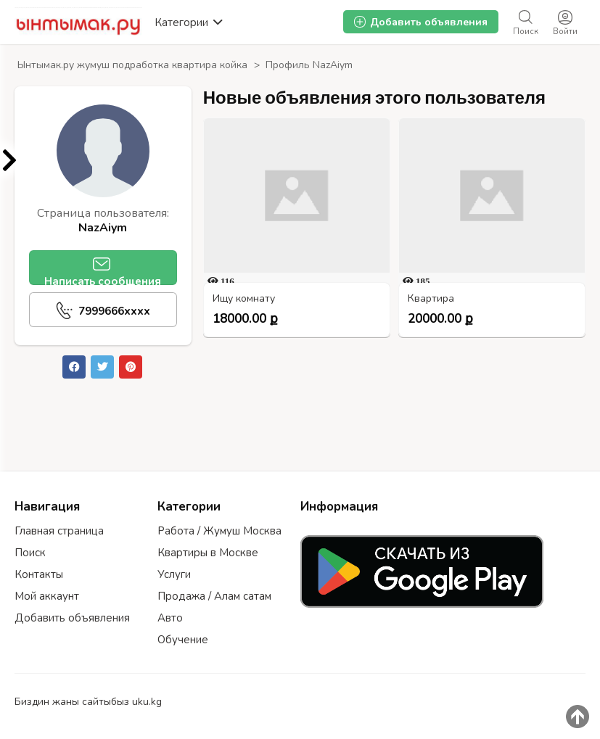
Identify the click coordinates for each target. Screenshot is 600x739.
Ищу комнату (244, 299)
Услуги (174, 574)
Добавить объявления (72, 617)
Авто (170, 617)
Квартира (431, 299)
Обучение (182, 639)
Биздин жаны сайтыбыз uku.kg (88, 702)
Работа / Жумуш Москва (219, 530)
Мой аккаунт (47, 596)
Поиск (30, 552)
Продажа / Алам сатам (214, 596)
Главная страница (59, 530)
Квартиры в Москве (207, 552)
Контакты (39, 574)
